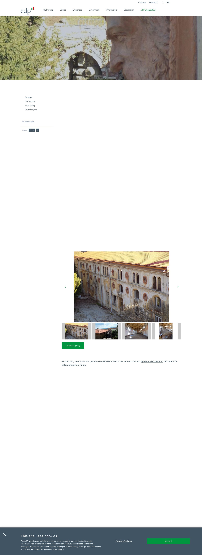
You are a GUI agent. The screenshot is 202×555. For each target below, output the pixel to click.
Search (153, 2)
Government (94, 10)
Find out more (30, 101)
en (168, 2)
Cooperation (129, 10)
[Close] (5, 534)
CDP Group (48, 10)
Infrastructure (111, 10)
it (162, 2)
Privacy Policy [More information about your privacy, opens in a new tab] (58, 549)
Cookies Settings (124, 541)
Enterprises (77, 10)
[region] (101, 541)
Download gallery (73, 345)
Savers (63, 10)
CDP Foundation (147, 10)
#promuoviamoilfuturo (152, 361)
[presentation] (65, 286)
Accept (168, 541)
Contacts (142, 2)
